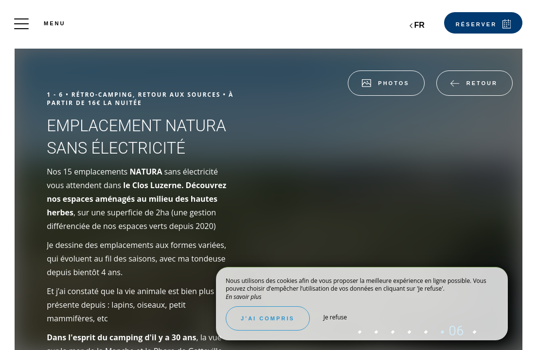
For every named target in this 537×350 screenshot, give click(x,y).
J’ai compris (268, 318)
